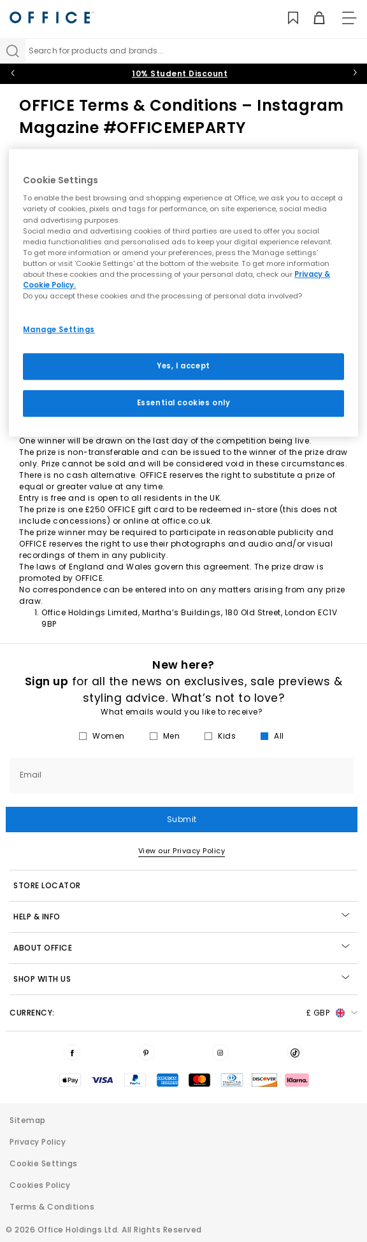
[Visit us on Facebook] (72, 1052)
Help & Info (181, 916)
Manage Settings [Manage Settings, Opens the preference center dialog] (59, 329)
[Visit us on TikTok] (295, 1052)
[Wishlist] (285, 18)
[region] (183, 292)
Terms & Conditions (52, 1206)
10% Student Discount (179, 73)
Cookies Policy (40, 1185)
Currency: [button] (183, 1012)
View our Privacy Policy (182, 851)
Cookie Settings (44, 1163)
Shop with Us (181, 978)
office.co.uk (186, 520)
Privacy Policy (38, 1141)
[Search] (12, 51)
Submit (182, 819)
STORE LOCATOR (47, 885)
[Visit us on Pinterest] (146, 1052)
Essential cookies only (184, 403)
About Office (181, 947)
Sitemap (28, 1120)
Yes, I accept (183, 366)
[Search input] (196, 51)
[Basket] (311, 18)
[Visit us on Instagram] (220, 1052)
